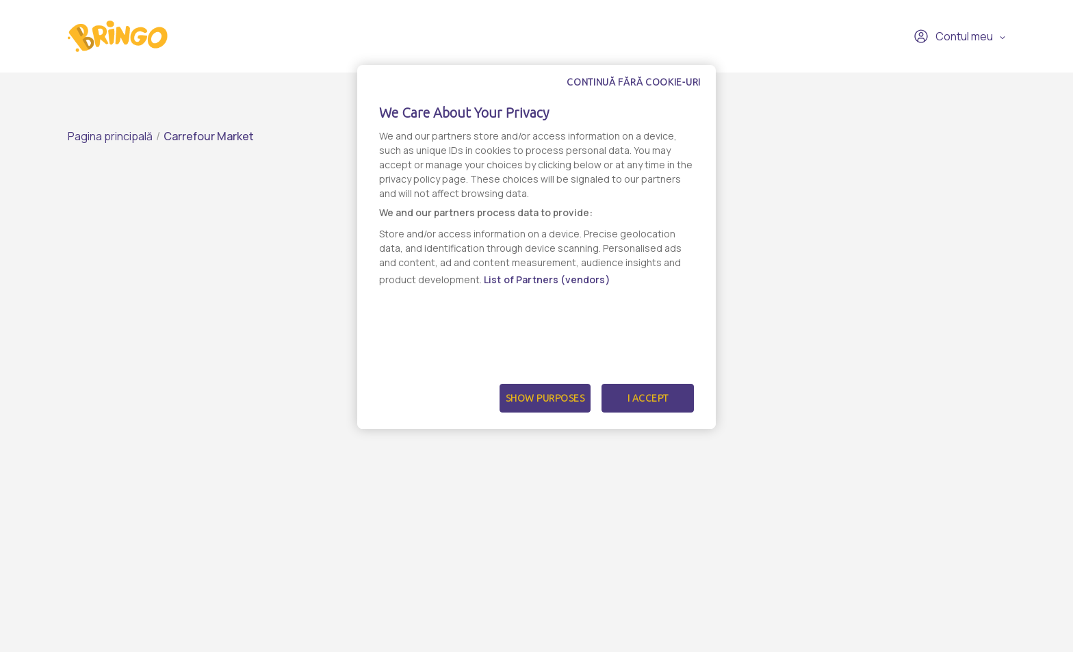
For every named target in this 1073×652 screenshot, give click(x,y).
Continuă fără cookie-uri (634, 82)
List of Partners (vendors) (547, 279)
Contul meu (953, 36)
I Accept (648, 398)
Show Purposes (545, 398)
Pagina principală (110, 136)
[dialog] (536, 247)
